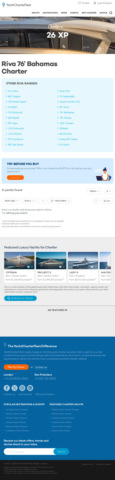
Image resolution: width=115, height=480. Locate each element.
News (64, 13)
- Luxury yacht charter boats (16, 5)
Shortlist (86, 3)
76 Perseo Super (17, 101)
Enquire (15, 177)
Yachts (36, 13)
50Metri (64, 128)
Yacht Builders (15, 19)
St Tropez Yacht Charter (17, 409)
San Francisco (43, 374)
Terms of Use (87, 464)
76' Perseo (65, 117)
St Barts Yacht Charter (16, 418)
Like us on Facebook (7, 388)
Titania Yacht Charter (61, 426)
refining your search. (17, 212)
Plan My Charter (18, 367)
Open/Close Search (110, 12)
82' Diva (64, 106)
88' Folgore (14, 96)
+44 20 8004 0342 (16, 378)
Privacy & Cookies (103, 464)
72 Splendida (67, 96)
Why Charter (89, 13)
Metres (93, 191)
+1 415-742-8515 (45, 378)
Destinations (50, 13)
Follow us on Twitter (15, 388)
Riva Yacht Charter (32, 19)
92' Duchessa (15, 139)
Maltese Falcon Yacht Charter (65, 409)
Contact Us (9, 394)
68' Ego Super (15, 144)
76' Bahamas (67, 112)
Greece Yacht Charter (16, 422)
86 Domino (66, 133)
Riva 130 (65, 90)
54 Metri (12, 106)
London (8, 374)
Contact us (44, 367)
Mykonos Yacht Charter (16, 426)
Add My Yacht (25, 394)
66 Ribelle (13, 117)
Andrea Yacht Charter (62, 422)
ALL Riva (13, 90)
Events (74, 13)
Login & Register (104, 3)
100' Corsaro (67, 123)
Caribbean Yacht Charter (17, 430)
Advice (103, 13)
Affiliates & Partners (44, 394)
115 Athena (15, 133)
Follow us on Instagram (22, 388)
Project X (44, 272)
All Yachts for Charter (22, 298)
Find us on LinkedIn (30, 388)
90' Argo (13, 123)
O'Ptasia (11, 272)
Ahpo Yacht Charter (61, 430)
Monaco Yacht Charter (16, 413)
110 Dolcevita (16, 128)
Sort (108, 201)
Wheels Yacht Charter (62, 413)
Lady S (73, 272)
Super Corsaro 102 (70, 101)
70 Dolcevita (15, 112)
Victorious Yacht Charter (63, 418)
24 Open (64, 144)
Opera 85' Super (68, 139)
